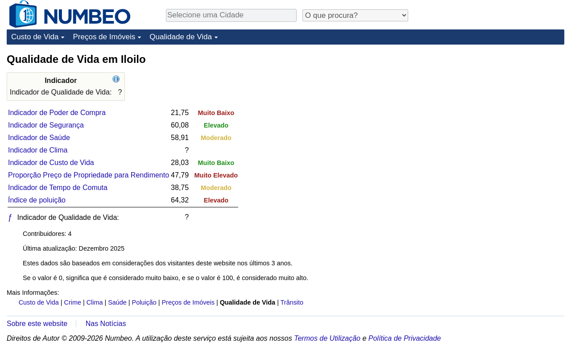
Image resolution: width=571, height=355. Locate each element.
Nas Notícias (106, 323)
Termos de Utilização (327, 338)
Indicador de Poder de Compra (57, 112)
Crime (72, 302)
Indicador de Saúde (39, 137)
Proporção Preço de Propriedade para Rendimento (88, 175)
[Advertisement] (497, 108)
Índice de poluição (37, 200)
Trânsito (292, 302)
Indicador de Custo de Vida (51, 162)
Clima (95, 302)
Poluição (144, 302)
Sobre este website (37, 323)
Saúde (117, 302)
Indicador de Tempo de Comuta (58, 187)
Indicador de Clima (37, 150)
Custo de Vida (34, 37)
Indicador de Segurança (46, 125)
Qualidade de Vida (180, 37)
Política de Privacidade (404, 338)
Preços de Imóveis (104, 37)
